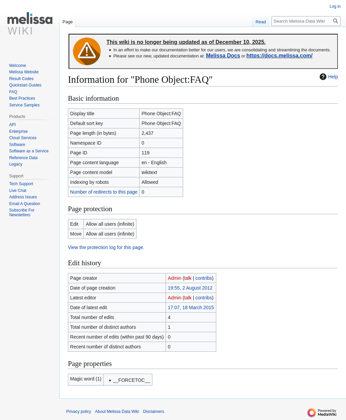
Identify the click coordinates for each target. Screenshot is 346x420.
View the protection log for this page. (106, 247)
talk (188, 278)
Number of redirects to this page (104, 192)
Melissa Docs (223, 55)
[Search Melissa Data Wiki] (306, 21)
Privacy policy (78, 411)
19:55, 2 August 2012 (190, 288)
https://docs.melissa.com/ (279, 55)
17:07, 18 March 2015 (191, 307)
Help (328, 76)
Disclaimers (153, 411)
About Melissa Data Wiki (117, 411)
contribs (203, 278)
